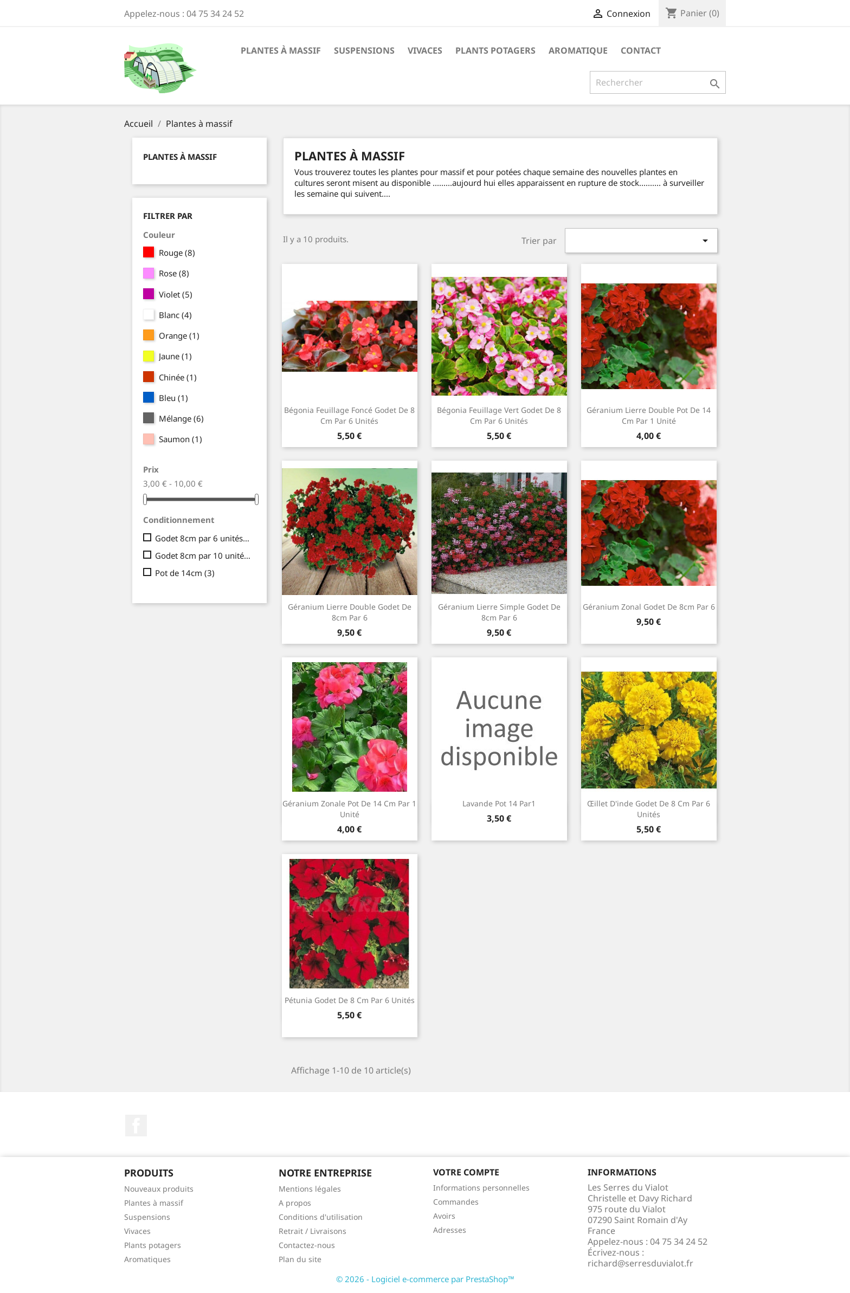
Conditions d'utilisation (321, 1217)
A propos (295, 1203)
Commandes (456, 1202)
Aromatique (578, 50)
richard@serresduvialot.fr (640, 1263)
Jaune (175, 356)
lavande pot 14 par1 (499, 803)
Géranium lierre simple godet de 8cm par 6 (499, 612)
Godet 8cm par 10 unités (203, 555)
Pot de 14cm (185, 572)
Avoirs (444, 1216)
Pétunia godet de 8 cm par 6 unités (350, 1000)
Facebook (136, 1125)
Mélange (181, 418)
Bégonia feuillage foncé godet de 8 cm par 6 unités (349, 415)
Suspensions (364, 50)
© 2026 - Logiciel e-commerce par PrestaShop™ (425, 1278)
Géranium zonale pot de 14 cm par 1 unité (349, 808)
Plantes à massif (281, 50)
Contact (641, 50)
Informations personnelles (481, 1187)
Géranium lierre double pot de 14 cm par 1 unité (649, 415)
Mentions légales (310, 1189)
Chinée (178, 377)
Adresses (449, 1230)
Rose (174, 273)
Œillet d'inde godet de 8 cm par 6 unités (648, 808)
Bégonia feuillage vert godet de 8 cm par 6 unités (499, 415)
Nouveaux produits (159, 1189)
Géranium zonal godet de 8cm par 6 (649, 607)
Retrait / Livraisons (312, 1231)
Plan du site (300, 1259)
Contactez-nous (307, 1245)
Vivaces (425, 50)
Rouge (177, 252)
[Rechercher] (658, 82)
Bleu (173, 397)
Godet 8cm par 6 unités (203, 538)
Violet (175, 294)
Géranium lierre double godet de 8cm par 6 (349, 612)
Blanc (175, 314)
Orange (179, 335)
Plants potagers (495, 50)
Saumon (180, 439)
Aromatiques (147, 1259)
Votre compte (466, 1172)
